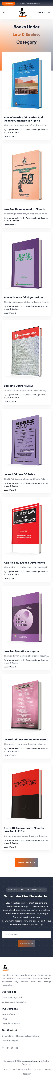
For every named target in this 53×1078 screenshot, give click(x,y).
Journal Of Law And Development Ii (26, 739)
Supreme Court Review (18, 385)
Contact (38, 1069)
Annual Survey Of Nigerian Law (23, 297)
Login (48, 1069)
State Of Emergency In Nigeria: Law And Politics (24, 829)
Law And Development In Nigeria (24, 209)
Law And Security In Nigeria (21, 651)
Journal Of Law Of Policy (19, 474)
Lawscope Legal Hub (12, 997)
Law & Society (12, 132)
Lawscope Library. (31, 1061)
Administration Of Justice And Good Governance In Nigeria (23, 119)
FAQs (4, 1018)
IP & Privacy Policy (11, 1023)
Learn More (10, 136)
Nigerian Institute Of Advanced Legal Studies (27, 129)
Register (26, 1073)
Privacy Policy (24, 1069)
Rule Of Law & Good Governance (24, 562)
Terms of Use (8, 1014)
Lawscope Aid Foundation (14, 1002)
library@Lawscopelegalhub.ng (24, 1036)
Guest (41, 12)
